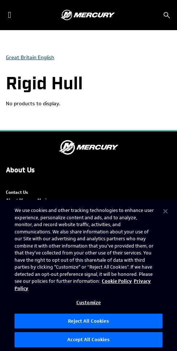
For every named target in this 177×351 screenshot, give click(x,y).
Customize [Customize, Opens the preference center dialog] (88, 302)
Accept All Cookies (88, 339)
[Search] (166, 15)
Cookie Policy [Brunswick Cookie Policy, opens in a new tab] (117, 281)
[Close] (165, 211)
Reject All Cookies (88, 321)
